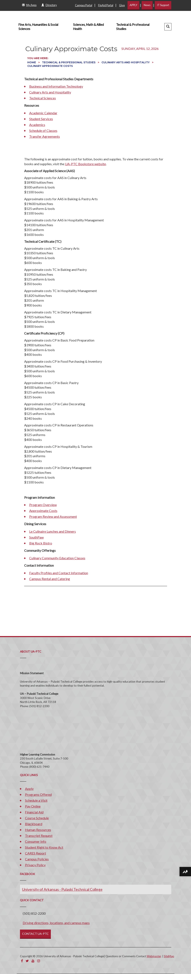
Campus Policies (37, 859)
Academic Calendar (43, 113)
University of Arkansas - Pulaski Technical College (62, 889)
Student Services (41, 119)
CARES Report (35, 853)
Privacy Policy (35, 865)
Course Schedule (37, 818)
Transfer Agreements (44, 136)
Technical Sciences (42, 98)
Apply (29, 789)
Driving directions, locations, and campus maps (56, 923)
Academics (37, 125)
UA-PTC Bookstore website (85, 164)
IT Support (163, 5)
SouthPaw (36, 537)
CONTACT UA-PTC (35, 933)
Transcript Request (39, 836)
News (147, 5)
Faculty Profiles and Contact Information (58, 573)
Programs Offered (38, 794)
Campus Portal (83, 5)
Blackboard (33, 824)
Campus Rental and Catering (49, 579)
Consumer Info (35, 841)
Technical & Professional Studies (132, 27)
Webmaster (154, 956)
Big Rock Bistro (40, 543)
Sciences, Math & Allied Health (88, 27)
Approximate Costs (43, 511)
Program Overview (43, 505)
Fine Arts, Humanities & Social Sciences (38, 27)
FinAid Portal (105, 5)
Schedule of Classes (43, 130)
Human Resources (38, 830)
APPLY (133, 5)
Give (122, 5)
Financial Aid (34, 812)
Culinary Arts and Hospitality (125, 62)
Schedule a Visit (36, 800)
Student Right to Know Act (44, 847)
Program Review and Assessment (53, 516)
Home (32, 62)
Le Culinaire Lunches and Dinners (52, 531)
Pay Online (33, 806)
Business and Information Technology (56, 86)
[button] (167, 26)
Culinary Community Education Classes (57, 558)
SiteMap (169, 956)
